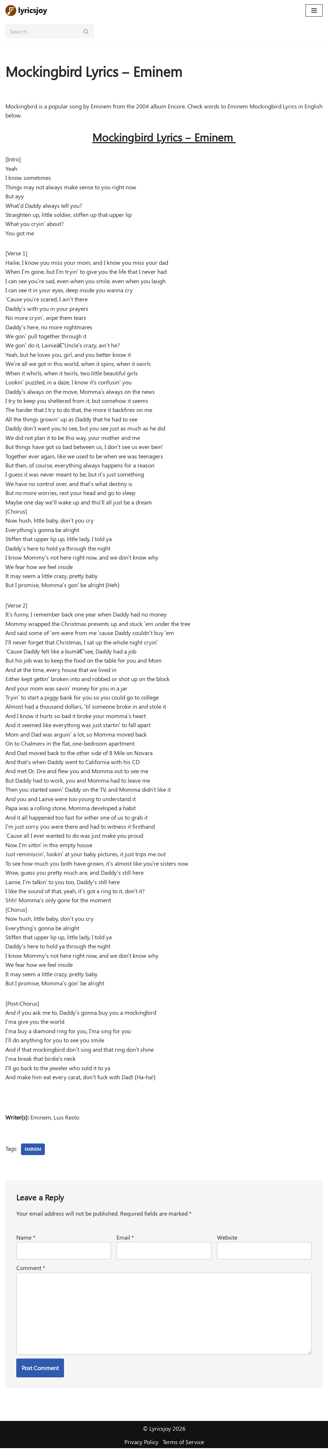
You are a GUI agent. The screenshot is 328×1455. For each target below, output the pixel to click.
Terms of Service (183, 1449)
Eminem (33, 1156)
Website (227, 1243)
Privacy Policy (141, 1449)
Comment (30, 1274)
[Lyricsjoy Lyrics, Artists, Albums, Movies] (27, 10)
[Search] (41, 31)
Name (25, 1243)
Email (125, 1243)
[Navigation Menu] (314, 10)
